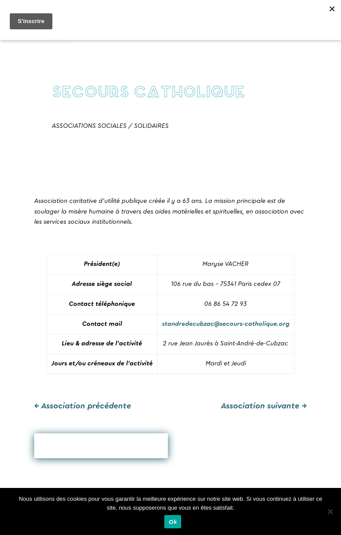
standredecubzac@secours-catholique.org (225, 324)
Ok (173, 522)
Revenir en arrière (101, 445)
